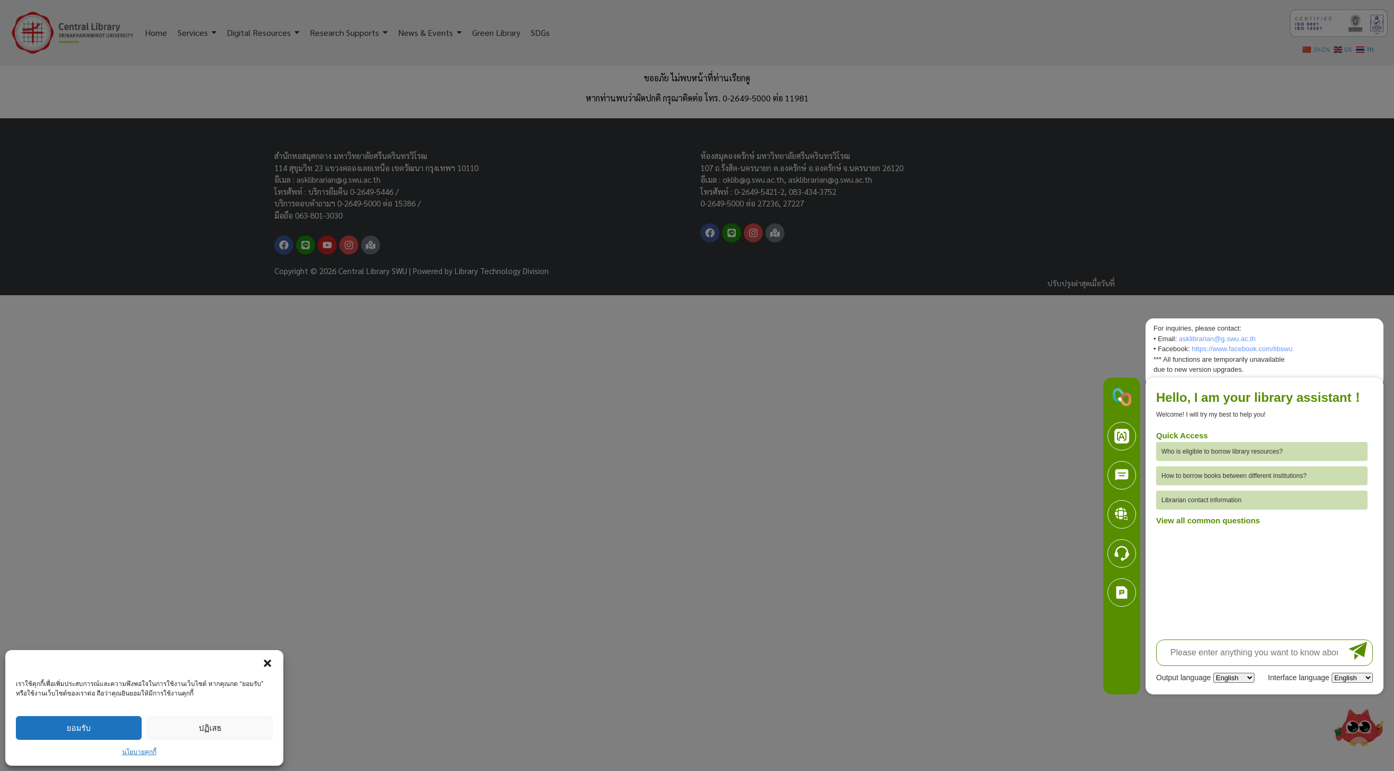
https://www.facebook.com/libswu (1242, 349)
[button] (267, 663)
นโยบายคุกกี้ (139, 752)
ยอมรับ (79, 727)
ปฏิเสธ (210, 727)
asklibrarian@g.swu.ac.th (1217, 339)
